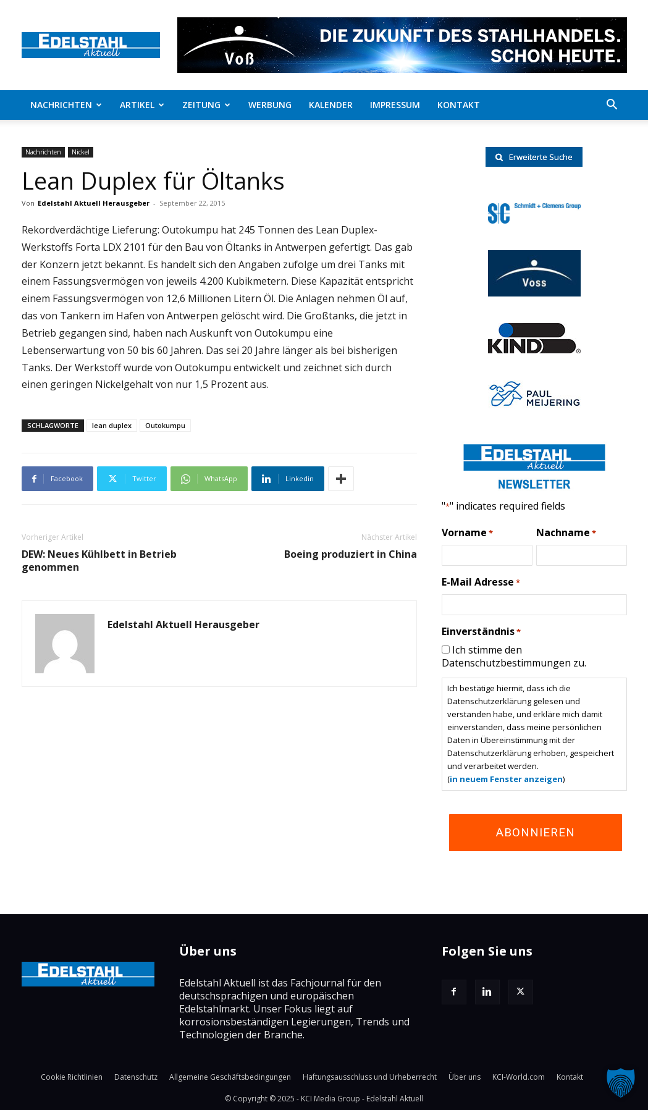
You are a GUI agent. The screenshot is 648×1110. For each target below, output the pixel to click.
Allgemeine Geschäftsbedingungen (230, 1077)
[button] (612, 105)
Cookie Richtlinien (72, 1077)
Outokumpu (165, 425)
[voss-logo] (534, 293)
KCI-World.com (518, 1077)
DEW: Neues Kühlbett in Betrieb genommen (99, 561)
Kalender (331, 105)
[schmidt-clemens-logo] (534, 220)
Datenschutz (136, 1077)
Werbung (270, 105)
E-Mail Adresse (481, 582)
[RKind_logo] (534, 349)
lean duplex (112, 425)
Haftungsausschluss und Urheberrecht (370, 1077)
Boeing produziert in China (350, 554)
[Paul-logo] (534, 404)
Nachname (566, 533)
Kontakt (458, 105)
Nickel (81, 152)
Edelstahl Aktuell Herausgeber (93, 203)
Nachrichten (66, 105)
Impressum (395, 105)
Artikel (142, 105)
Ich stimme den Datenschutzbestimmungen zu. (514, 656)
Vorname (467, 533)
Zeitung (206, 105)
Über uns (464, 1077)
